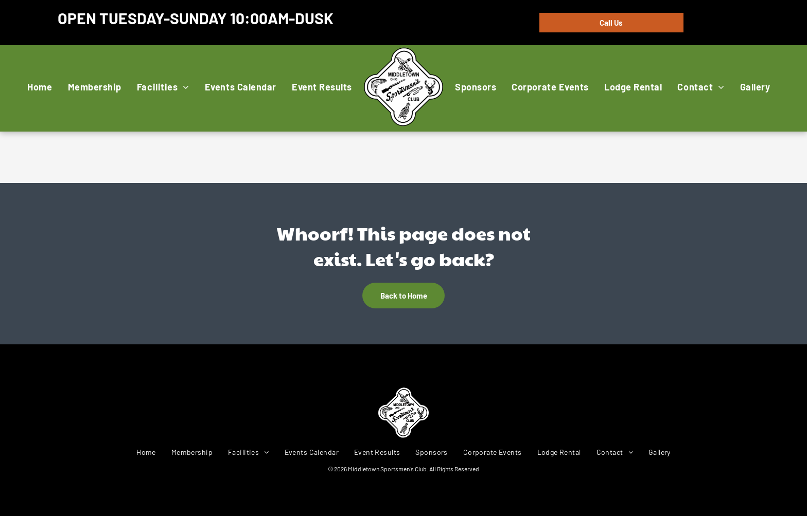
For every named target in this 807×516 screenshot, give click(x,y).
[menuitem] (40, 87)
